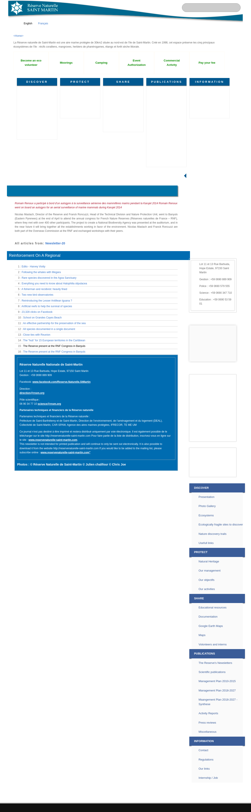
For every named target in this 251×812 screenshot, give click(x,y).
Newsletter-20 (55, 317)
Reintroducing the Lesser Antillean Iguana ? (47, 374)
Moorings (66, 62)
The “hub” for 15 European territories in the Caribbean (54, 414)
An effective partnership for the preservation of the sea (54, 396)
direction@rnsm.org (32, 466)
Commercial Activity (172, 63)
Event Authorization (136, 63)
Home (15, 181)
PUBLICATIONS (166, 81)
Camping (101, 62)
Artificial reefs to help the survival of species (46, 379)
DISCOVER (37, 81)
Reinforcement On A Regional (34, 329)
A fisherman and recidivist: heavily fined (44, 362)
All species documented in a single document (49, 402)
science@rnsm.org (49, 477)
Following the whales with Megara (41, 345)
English (26, 23)
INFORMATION (209, 81)
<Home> (18, 35)
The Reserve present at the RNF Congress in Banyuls (54, 419)
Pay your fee (206, 62)
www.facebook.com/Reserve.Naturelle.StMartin (61, 455)
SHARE (123, 81)
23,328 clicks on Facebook (37, 385)
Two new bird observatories (37, 368)
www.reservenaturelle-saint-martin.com (52, 513)
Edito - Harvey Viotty (33, 340)
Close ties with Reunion (36, 408)
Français (41, 23)
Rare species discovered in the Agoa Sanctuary (49, 351)
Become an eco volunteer (31, 63)
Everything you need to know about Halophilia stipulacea (54, 357)
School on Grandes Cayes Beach (42, 391)
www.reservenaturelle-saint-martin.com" (66, 526)
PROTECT (80, 81)
